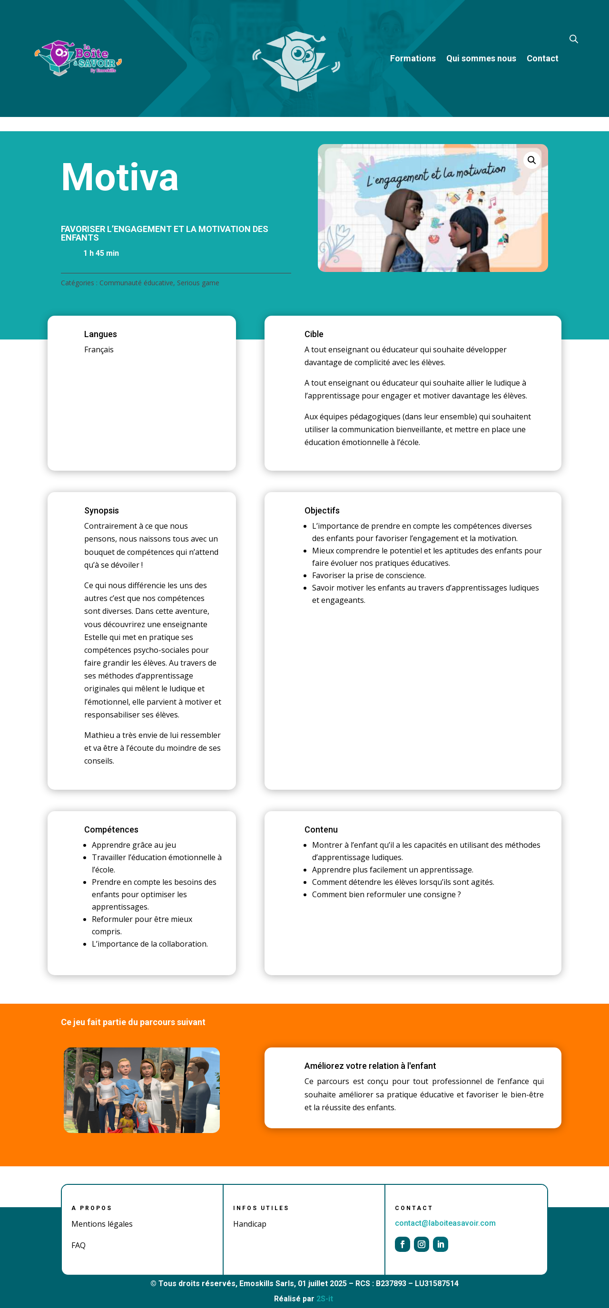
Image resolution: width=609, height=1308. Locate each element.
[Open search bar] (574, 38)
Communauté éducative (136, 282)
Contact (543, 58)
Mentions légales (102, 1224)
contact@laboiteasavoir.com (445, 1223)
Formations (413, 58)
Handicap (249, 1224)
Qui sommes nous (481, 58)
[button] (531, 160)
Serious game (198, 282)
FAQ (78, 1245)
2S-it (324, 1298)
